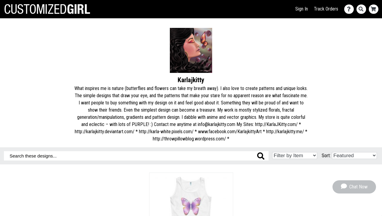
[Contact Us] (350, 9)
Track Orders (326, 9)
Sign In (301, 9)
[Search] (362, 9)
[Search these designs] (136, 155)
